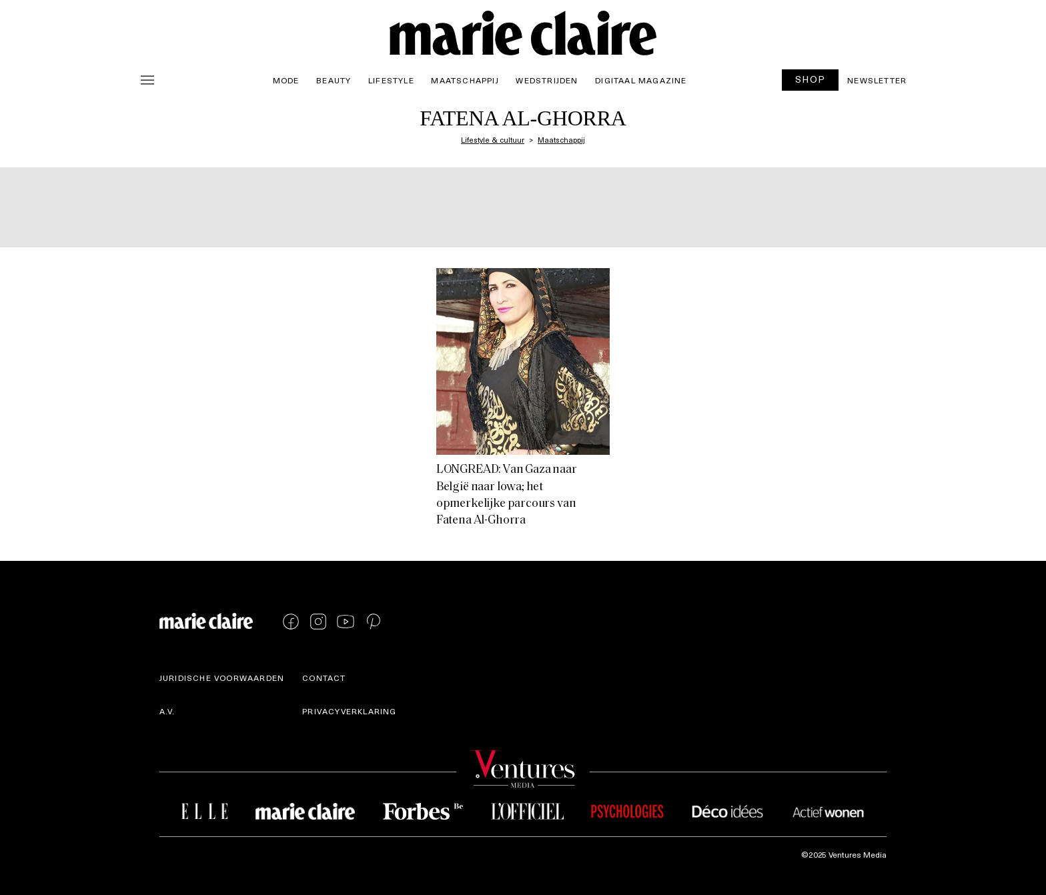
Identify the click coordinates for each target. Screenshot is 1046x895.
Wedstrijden (547, 80)
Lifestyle (391, 80)
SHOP (810, 79)
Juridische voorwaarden (221, 678)
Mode (286, 80)
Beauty (333, 80)
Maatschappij (464, 80)
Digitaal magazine (640, 80)
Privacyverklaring (349, 711)
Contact (324, 678)
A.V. (167, 711)
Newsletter (877, 80)
